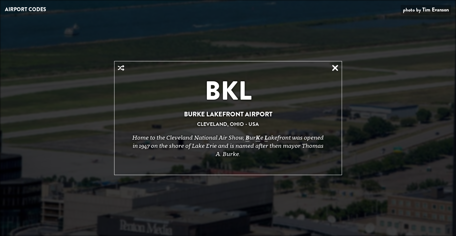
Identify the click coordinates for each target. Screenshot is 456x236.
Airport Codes (25, 9)
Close (335, 67)
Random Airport (120, 67)
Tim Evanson (435, 9)
